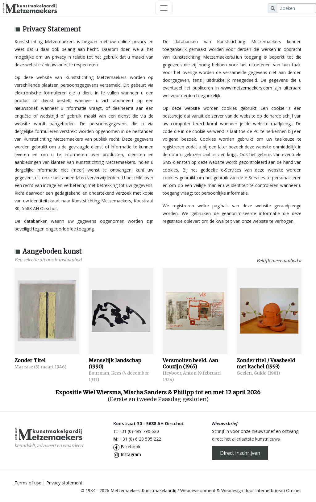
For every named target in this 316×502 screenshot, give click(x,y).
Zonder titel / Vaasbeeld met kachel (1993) (266, 363)
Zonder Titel (30, 360)
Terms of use (28, 483)
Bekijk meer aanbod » (278, 260)
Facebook (126, 447)
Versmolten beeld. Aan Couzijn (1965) (190, 363)
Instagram (127, 454)
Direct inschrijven (240, 453)
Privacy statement (64, 483)
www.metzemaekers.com (246, 88)
